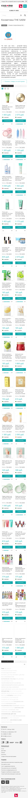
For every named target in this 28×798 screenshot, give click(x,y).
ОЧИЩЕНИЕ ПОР (5, 699)
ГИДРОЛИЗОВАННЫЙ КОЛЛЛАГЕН (9, 685)
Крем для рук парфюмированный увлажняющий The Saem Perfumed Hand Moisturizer (7, 569)
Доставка (3, 750)
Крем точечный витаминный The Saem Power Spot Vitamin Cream (19, 427)
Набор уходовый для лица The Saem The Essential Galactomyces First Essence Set (7, 178)
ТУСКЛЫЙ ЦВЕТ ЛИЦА (13, 709)
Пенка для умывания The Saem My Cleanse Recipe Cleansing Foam (7, 533)
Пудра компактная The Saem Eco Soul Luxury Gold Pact (20, 107)
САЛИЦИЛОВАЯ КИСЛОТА (7, 707)
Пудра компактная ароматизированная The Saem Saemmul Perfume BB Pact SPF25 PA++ (7, 427)
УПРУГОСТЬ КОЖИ (16, 711)
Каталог (4, 25)
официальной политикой (15, 788)
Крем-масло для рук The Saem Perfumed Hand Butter (7, 604)
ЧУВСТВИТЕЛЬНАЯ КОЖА (19, 716)
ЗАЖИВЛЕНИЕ (15, 687)
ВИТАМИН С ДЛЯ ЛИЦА (18, 674)
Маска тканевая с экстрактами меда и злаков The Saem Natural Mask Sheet (20, 320)
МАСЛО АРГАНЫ (10, 693)
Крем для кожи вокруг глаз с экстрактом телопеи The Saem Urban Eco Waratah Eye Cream (20, 356)
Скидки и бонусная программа (8, 756)
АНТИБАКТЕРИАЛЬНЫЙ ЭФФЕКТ (9, 670)
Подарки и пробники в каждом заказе (10, 772)
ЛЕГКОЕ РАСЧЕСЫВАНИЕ (16, 691)
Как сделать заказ (5, 764)
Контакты (3, 754)
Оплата (3, 752)
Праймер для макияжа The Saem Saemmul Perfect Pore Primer (20, 178)
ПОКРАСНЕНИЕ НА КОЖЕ (7, 701)
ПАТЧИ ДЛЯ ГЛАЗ (14, 699)
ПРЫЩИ (3, 703)
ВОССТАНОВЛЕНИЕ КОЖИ (7, 676)
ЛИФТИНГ (3, 693)
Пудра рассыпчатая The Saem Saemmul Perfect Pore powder (20, 498)
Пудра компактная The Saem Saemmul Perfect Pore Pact (7, 498)
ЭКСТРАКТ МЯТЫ (5, 720)
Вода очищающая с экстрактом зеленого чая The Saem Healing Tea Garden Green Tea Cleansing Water (20, 640)
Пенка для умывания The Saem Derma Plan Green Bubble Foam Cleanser (7, 214)
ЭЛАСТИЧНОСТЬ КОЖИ (16, 720)
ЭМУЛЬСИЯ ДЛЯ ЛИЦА (6, 722)
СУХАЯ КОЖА (4, 709)
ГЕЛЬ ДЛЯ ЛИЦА (20, 679)
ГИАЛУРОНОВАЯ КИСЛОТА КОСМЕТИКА (11, 683)
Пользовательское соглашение (8, 768)
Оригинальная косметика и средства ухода (11, 762)
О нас (2, 748)
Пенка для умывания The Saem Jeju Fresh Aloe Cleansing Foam (7, 107)
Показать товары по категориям (14, 81)
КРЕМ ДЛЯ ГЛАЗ (22, 689)
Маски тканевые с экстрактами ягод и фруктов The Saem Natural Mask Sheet (20, 285)
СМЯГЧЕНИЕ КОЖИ (19, 707)
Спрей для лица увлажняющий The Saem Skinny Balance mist (20, 143)
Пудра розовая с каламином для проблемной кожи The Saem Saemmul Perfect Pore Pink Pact (7, 143)
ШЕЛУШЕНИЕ (4, 718)
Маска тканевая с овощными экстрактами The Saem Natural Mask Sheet (7, 320)
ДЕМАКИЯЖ (21, 685)
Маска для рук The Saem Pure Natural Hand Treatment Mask (20, 462)
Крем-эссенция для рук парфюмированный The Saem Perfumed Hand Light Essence (7, 640)
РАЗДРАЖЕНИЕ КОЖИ (10, 703)
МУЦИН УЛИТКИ (17, 695)
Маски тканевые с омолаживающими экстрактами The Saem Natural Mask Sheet (7, 356)
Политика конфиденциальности (9, 770)
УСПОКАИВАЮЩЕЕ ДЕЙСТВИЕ (8, 713)
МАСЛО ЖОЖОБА (19, 693)
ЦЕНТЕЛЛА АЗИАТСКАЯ (7, 716)
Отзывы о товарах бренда (16, 25)
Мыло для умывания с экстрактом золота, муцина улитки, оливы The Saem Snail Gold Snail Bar (7, 391)
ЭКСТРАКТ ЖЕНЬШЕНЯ (13, 718)
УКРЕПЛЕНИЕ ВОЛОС (6, 711)
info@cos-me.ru (7, 736)
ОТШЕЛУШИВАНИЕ (13, 697)
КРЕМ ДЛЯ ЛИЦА (5, 691)
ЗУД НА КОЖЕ (14, 689)
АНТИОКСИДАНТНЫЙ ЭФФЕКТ (8, 672)
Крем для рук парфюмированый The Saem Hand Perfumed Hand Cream (20, 569)
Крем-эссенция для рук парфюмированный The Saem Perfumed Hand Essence (20, 604)
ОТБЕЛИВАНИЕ (5, 697)
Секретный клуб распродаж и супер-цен (11, 773)
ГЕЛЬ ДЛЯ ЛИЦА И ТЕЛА (7, 681)
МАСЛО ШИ (4, 695)
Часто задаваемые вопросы (8, 766)
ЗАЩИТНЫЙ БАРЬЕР (6, 689)
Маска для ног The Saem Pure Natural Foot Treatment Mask (7, 462)
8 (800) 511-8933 (14, 10)
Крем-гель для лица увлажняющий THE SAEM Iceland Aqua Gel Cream (20, 249)
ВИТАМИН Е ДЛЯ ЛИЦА (7, 674)
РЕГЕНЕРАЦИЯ (15, 705)
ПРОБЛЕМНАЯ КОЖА (18, 701)
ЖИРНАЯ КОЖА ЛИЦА (6, 687)
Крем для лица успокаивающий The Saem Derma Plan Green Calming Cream (20, 214)
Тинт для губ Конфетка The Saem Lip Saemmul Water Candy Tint (20, 533)
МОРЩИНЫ (10, 695)
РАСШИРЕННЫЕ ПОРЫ (6, 705)
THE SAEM (8, 112)
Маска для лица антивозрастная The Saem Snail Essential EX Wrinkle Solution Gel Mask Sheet (20, 391)
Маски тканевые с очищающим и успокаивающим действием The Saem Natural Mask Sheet (7, 285)
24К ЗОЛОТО (8, 668)
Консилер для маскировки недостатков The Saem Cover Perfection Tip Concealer (6, 249)
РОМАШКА (22, 705)
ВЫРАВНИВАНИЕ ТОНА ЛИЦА (8, 679)
